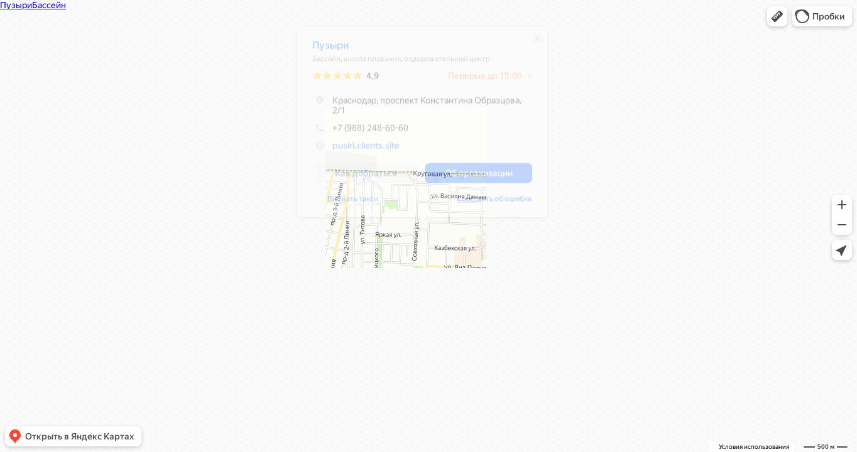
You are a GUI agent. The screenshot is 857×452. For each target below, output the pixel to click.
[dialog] (422, 126)
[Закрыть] (537, 43)
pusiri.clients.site (366, 150)
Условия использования (754, 446)
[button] (777, 16)
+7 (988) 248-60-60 (360, 132)
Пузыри (330, 50)
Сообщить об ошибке (494, 203)
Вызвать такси (352, 203)
